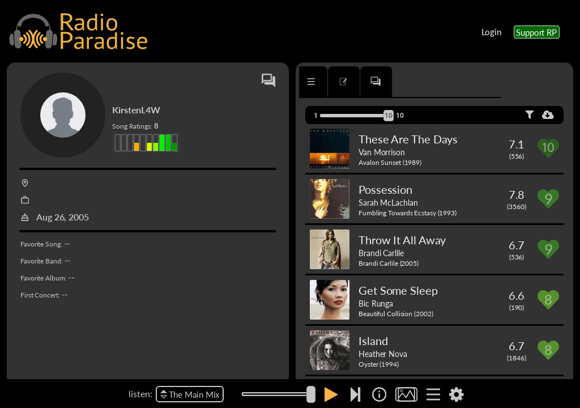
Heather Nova (383, 353)
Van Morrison (382, 152)
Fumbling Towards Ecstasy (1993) (408, 213)
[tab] (331, 81)
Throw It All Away (402, 240)
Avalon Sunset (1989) (390, 162)
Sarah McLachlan (388, 202)
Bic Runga (376, 303)
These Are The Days (408, 139)
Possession (385, 189)
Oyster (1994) (379, 364)
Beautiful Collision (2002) (396, 313)
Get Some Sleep (398, 290)
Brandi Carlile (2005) (389, 263)
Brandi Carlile (381, 252)
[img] (379, 394)
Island (373, 340)
